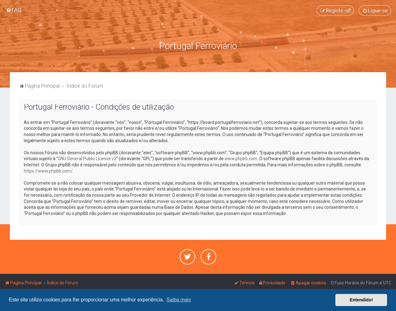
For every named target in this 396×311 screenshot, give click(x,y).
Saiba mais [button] (178, 299)
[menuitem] (14, 10)
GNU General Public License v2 (87, 158)
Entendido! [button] (361, 299)
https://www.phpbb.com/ (48, 170)
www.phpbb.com (241, 158)
